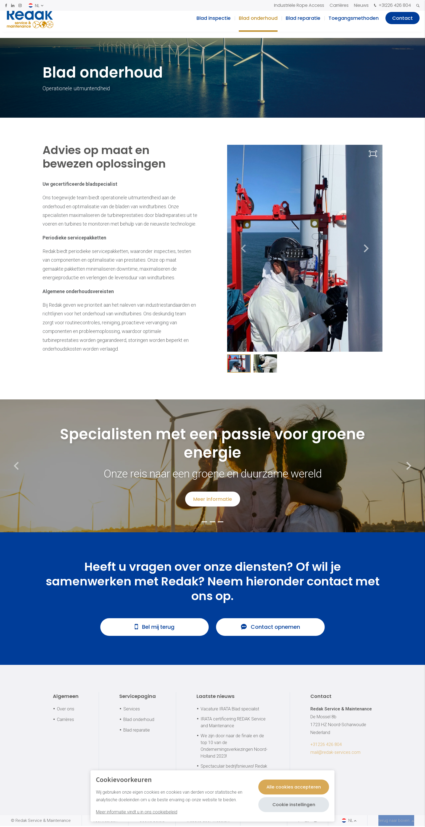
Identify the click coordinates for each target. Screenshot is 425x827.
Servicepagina (137, 697)
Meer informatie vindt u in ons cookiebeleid (136, 812)
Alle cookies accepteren (291, 787)
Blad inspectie (214, 24)
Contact (402, 24)
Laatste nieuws (215, 697)
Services (131, 710)
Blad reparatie (303, 24)
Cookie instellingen (291, 804)
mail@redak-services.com (335, 753)
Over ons (65, 710)
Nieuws (361, 5)
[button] (366, 248)
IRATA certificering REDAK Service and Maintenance (233, 723)
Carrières (339, 5)
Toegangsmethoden (354, 24)
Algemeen (66, 697)
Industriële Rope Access (299, 5)
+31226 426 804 (392, 5)
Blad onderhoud (258, 24)
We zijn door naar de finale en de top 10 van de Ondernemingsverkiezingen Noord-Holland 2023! (234, 747)
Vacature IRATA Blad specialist (230, 710)
